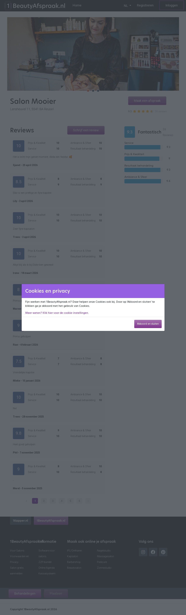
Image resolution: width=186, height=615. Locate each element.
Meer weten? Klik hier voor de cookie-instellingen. (57, 313)
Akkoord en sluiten (148, 323)
